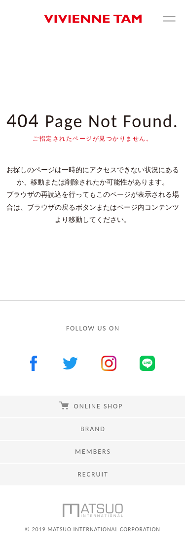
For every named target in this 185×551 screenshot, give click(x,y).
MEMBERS (93, 451)
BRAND (93, 429)
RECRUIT (92, 474)
